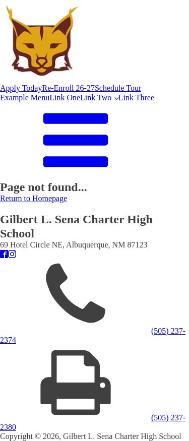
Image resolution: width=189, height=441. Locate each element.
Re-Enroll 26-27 (68, 88)
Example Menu (24, 97)
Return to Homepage (33, 198)
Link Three (136, 97)
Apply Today (21, 88)
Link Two (95, 97)
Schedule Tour (118, 88)
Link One (64, 97)
